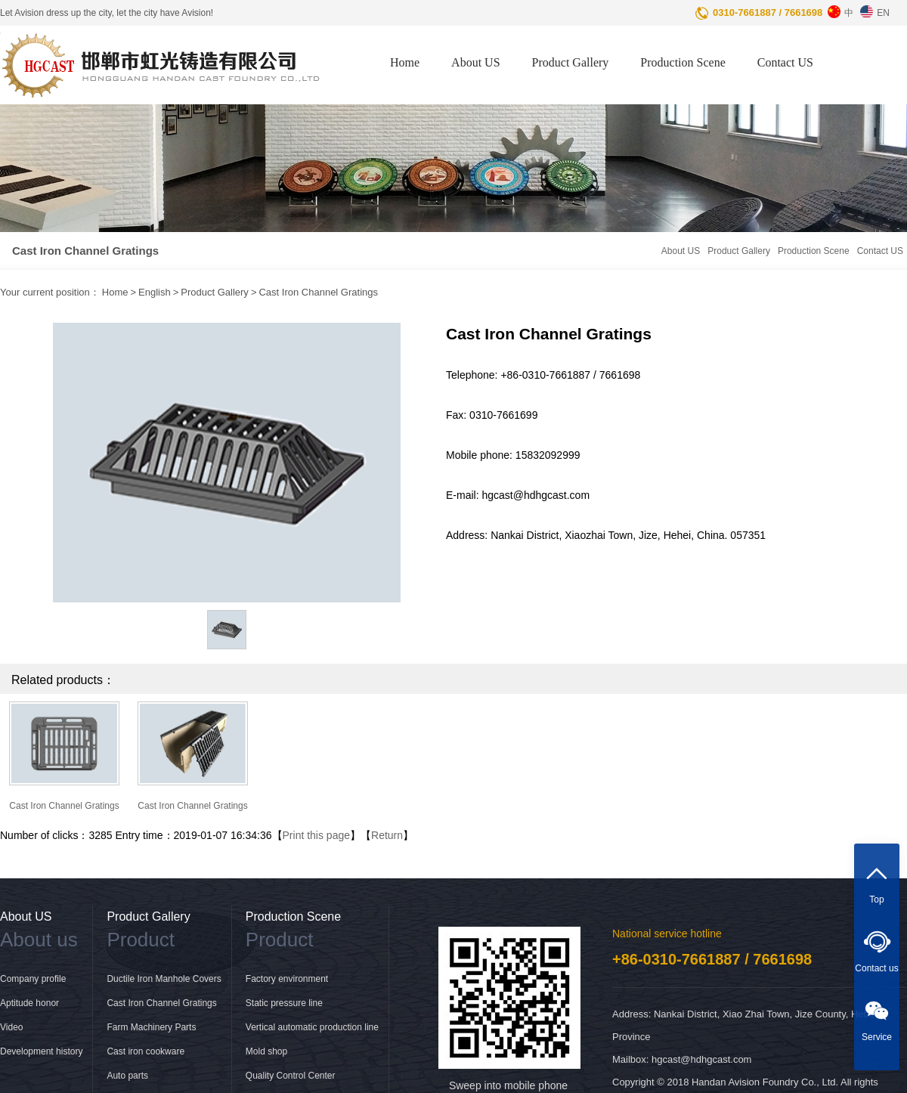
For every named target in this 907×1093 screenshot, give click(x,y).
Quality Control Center (291, 1075)
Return (387, 835)
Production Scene (682, 62)
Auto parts (127, 1075)
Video (11, 1027)
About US (475, 62)
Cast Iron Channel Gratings (318, 292)
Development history (41, 1051)
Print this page (317, 835)
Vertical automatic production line (312, 1027)
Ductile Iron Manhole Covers (164, 979)
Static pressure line (284, 1003)
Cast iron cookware (145, 1051)
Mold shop (266, 1051)
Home (404, 62)
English (154, 292)
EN (873, 9)
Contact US (785, 62)
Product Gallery (570, 62)
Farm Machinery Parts (151, 1027)
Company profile (33, 979)
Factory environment (287, 979)
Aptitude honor (29, 1003)
